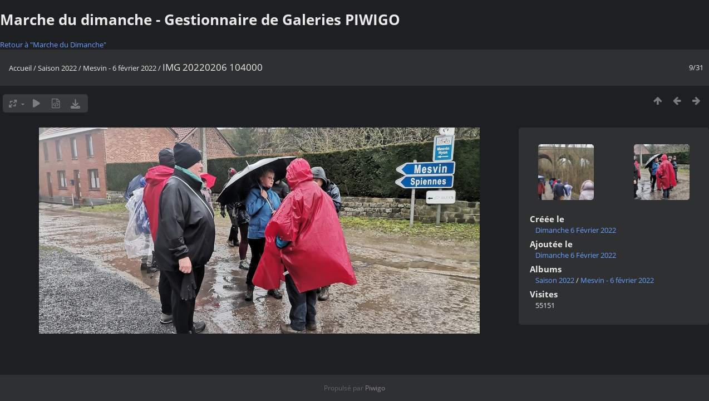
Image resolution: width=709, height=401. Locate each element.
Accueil (20, 68)
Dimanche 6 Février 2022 (575, 230)
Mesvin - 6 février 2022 (119, 68)
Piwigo (375, 388)
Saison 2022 (57, 68)
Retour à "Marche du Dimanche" (53, 45)
